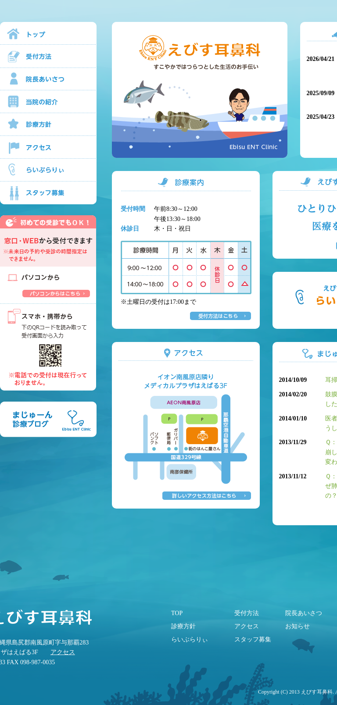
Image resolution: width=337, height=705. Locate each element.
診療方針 (183, 626)
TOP (177, 613)
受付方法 (246, 613)
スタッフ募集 (252, 639)
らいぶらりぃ (189, 639)
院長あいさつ (303, 613)
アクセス (62, 652)
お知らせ (297, 626)
